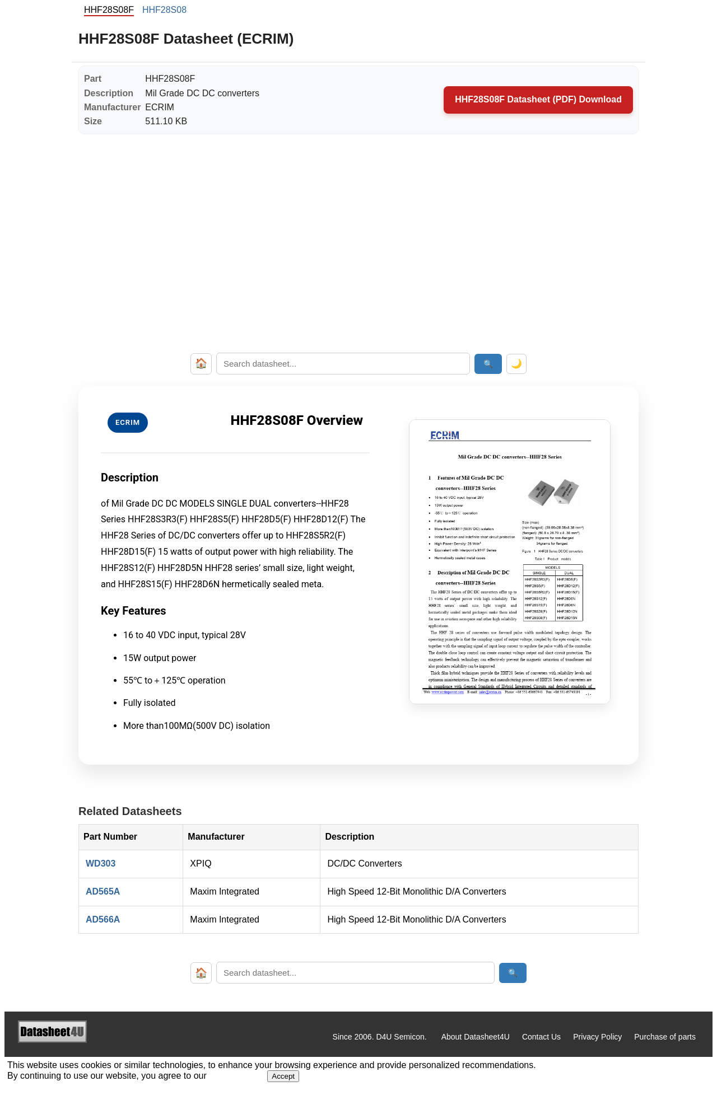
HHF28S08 (164, 10)
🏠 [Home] (201, 363)
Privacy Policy (597, 1036)
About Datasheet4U (475, 1036)
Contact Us (541, 1036)
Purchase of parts (665, 1036)
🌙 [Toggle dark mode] (516, 363)
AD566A (103, 919)
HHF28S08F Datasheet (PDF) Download (538, 99)
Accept (283, 1076)
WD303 (100, 863)
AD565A (103, 891)
